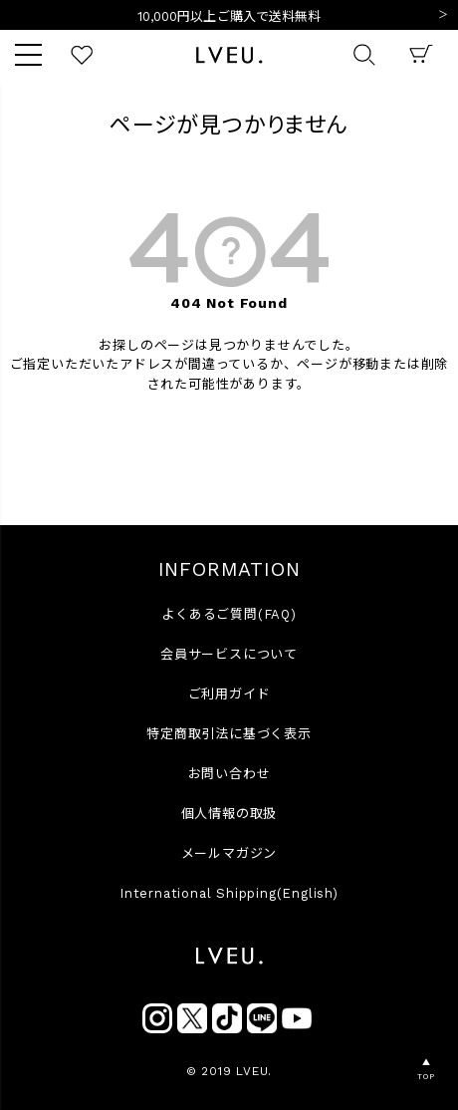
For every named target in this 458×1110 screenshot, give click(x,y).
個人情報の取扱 (229, 813)
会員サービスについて (229, 654)
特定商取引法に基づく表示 (229, 733)
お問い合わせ (229, 773)
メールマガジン (229, 853)
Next (443, 16)
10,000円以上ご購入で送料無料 (229, 16)
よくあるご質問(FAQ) (229, 614)
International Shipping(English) (229, 893)
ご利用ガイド (229, 694)
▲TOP (425, 1069)
